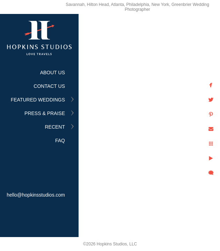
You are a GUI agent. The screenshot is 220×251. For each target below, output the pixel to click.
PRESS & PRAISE (44, 113)
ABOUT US (52, 72)
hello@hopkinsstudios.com (36, 195)
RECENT (55, 127)
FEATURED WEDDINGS (38, 99)
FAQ (60, 140)
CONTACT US (49, 86)
